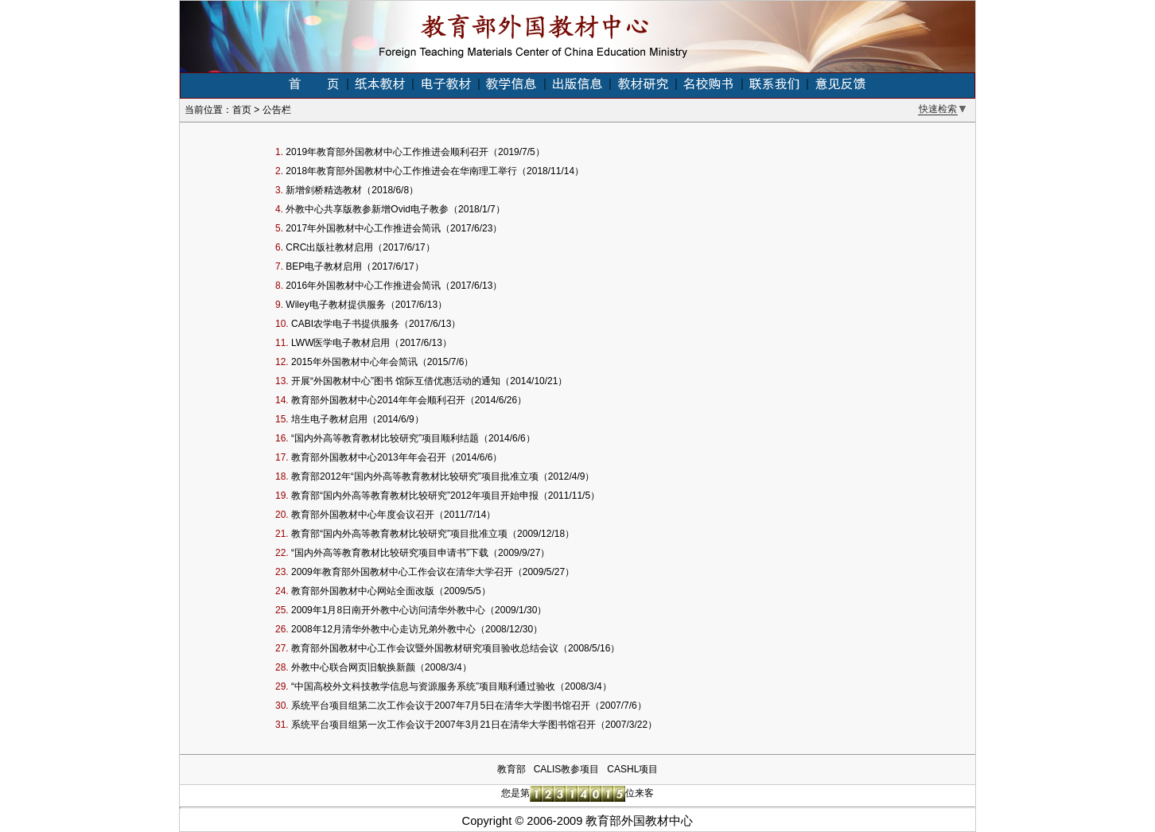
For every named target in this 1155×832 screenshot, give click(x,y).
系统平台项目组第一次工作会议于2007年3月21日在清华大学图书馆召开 (443, 724)
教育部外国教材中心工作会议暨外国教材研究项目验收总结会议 (424, 648)
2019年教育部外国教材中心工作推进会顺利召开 (387, 151)
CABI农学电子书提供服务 (345, 323)
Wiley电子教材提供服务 (335, 304)
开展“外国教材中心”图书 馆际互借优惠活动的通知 (395, 381)
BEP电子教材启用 (324, 266)
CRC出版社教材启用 (329, 247)
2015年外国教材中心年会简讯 (354, 361)
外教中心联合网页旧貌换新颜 (353, 667)
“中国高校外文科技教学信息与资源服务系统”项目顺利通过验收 (423, 686)
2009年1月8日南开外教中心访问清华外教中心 (388, 610)
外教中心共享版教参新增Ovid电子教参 (367, 209)
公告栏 (276, 109)
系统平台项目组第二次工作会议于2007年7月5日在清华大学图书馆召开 (440, 705)
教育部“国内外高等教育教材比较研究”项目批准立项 (399, 533)
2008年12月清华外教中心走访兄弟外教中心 (383, 629)
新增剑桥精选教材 (324, 190)
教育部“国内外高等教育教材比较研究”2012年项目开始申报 (415, 495)
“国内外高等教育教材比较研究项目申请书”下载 (389, 552)
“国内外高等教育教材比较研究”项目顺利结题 (385, 438)
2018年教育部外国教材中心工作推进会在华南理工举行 (401, 171)
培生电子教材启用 (329, 419)
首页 (241, 109)
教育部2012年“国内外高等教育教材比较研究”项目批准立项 (415, 476)
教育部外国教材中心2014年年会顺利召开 (378, 400)
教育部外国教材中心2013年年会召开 (368, 457)
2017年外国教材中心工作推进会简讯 (363, 228)
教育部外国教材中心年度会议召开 (362, 514)
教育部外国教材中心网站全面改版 (362, 591)
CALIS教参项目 (567, 769)
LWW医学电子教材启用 (340, 342)
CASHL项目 (632, 769)
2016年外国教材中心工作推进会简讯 (363, 285)
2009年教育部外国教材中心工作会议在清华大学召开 (402, 571)
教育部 (511, 769)
